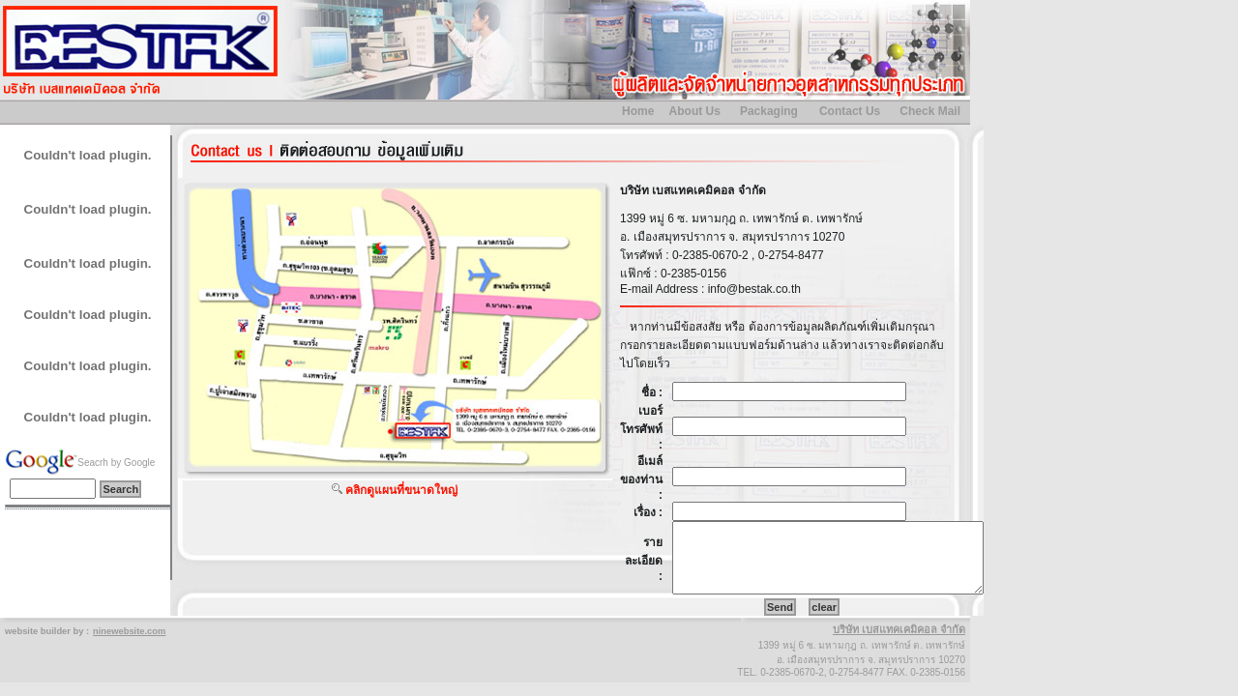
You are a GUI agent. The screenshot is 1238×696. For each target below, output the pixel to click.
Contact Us (849, 111)
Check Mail (929, 111)
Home (638, 111)
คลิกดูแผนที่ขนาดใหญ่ (401, 490)
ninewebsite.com (129, 631)
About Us (695, 111)
